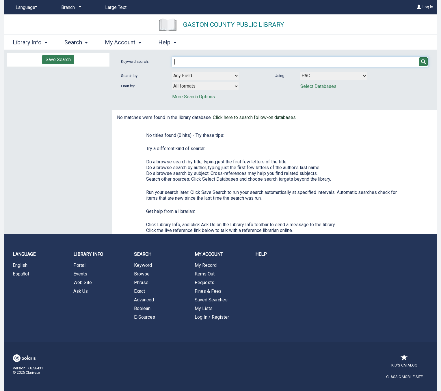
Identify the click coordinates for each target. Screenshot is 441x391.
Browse (142, 274)
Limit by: (128, 86)
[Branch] (70, 7)
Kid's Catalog (404, 362)
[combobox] (205, 76)
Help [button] (167, 42)
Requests (204, 282)
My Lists (204, 308)
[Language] (25, 7)
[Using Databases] (333, 76)
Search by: (130, 75)
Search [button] (76, 42)
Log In (428, 7)
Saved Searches (211, 300)
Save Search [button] (58, 59)
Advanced (144, 300)
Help (261, 254)
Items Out (205, 274)
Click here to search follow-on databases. (255, 117)
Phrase (141, 282)
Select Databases (318, 86)
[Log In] (419, 7)
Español (21, 274)
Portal (79, 265)
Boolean (142, 308)
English (20, 265)
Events (80, 274)
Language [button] (24, 254)
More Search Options (193, 96)
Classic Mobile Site (404, 377)
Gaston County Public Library (233, 24)
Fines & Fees (208, 291)
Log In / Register (212, 317)
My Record (206, 265)
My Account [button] (123, 42)
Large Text (115, 7)
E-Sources (144, 317)
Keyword (143, 265)
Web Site (82, 282)
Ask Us (80, 291)
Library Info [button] (30, 42)
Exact (139, 291)
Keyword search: (135, 61)
